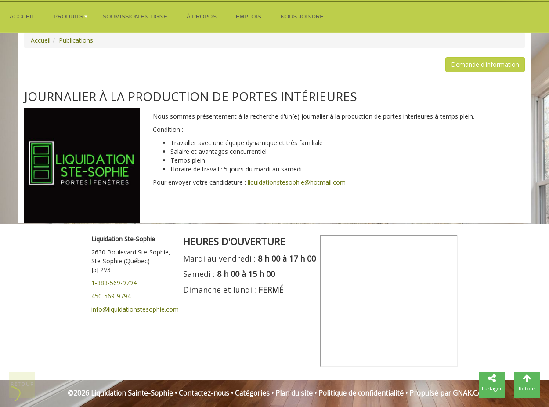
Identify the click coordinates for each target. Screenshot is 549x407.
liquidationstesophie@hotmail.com (297, 182)
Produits (68, 16)
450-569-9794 (111, 296)
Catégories (252, 393)
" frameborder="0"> (389, 301)
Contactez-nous (204, 393)
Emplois (248, 16)
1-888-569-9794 (114, 283)
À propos (202, 16)
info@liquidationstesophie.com (135, 309)
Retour (22, 384)
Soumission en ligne (135, 16)
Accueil (22, 16)
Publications (76, 40)
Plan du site (294, 393)
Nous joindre (302, 16)
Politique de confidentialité (361, 393)
